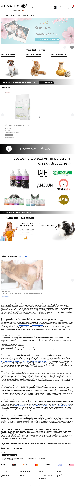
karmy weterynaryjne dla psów (22, 405)
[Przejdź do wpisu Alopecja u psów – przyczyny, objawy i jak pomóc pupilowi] (22, 275)
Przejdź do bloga (24, 256)
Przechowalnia (4, 476)
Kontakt (59, 475)
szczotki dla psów (9, 361)
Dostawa (22, 475)
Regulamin (41, 474)
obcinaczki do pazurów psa (22, 361)
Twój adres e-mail (5, 452)
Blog (58, 476)
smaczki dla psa (56, 405)
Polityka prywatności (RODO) (45, 475)
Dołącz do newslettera (10, 455)
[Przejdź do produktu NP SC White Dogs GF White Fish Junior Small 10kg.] (22, 107)
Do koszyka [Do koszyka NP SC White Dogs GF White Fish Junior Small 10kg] (9, 135)
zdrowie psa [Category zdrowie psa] (6, 291)
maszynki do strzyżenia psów (40, 361)
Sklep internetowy (35, 485)
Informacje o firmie (61, 474)
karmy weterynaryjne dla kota (39, 405)
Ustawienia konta (5, 475)
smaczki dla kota (65, 405)
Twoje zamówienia (5, 474)
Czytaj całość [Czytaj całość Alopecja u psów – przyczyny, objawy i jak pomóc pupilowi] (5, 296)
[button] (55, 7)
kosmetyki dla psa (24, 325)
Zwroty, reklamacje (24, 476)
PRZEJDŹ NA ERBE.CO (46, 82)
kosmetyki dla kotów (37, 325)
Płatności (22, 474)
